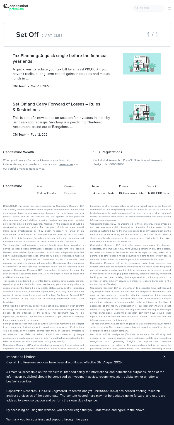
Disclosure (70, 193)
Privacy (123, 186)
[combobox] (148, 8)
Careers (69, 186)
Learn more (66, 164)
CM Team (20, 86)
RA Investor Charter (104, 193)
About (40, 186)
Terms (95, 186)
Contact (151, 186)
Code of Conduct (47, 193)
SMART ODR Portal (158, 193)
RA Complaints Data (131, 193)
